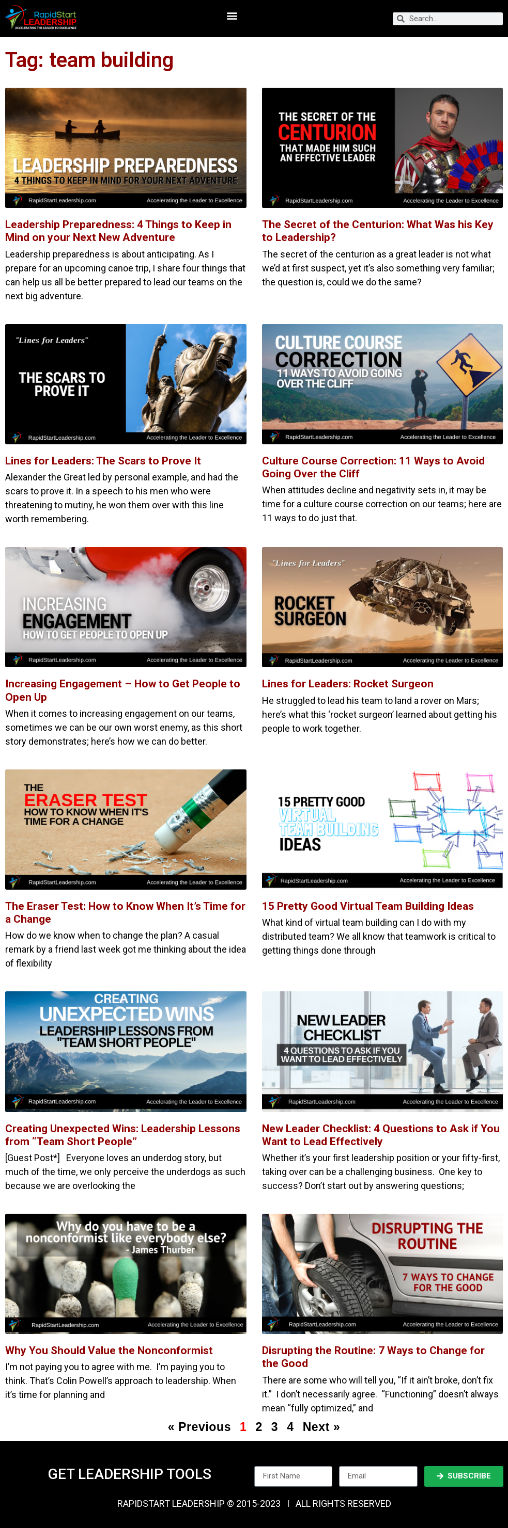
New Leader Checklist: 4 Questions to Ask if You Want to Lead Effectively (381, 1135)
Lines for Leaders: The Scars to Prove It (103, 461)
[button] (232, 15)
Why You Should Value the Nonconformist (109, 1350)
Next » (322, 1427)
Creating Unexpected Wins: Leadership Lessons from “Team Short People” (122, 1135)
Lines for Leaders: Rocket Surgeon (348, 684)
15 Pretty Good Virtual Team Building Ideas (368, 906)
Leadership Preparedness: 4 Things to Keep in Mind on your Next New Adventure (118, 231)
